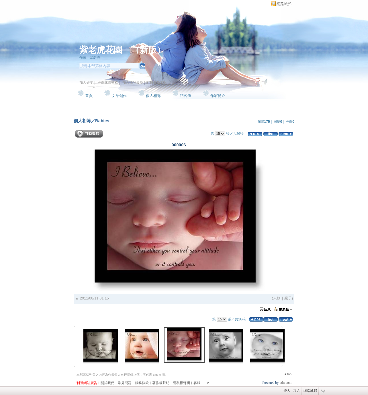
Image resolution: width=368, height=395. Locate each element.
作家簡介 (217, 96)
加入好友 (86, 83)
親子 (288, 298)
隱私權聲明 (181, 383)
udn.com (285, 383)
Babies (102, 120)
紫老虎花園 (100, 50)
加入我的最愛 (132, 83)
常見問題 (125, 383)
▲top (287, 374)
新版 (148, 50)
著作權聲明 (160, 383)
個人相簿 (153, 96)
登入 (286, 391)
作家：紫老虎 (89, 58)
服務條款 (142, 383)
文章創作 (119, 96)
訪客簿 (185, 96)
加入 (296, 391)
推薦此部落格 (107, 83)
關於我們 (107, 383)
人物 (277, 298)
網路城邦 (284, 4)
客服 (196, 383)
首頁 (89, 96)
